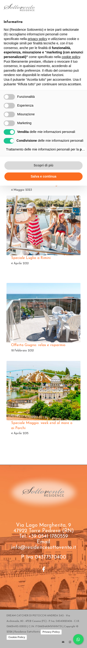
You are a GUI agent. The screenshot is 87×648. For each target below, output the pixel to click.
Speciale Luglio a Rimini (31, 258)
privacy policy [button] (37, 39)
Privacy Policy (51, 631)
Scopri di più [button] (43, 165)
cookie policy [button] (71, 57)
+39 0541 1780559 (48, 536)
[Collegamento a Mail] (63, 642)
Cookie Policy (16, 637)
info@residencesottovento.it (43, 547)
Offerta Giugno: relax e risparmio (38, 345)
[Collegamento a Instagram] (70, 642)
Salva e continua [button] (43, 176)
